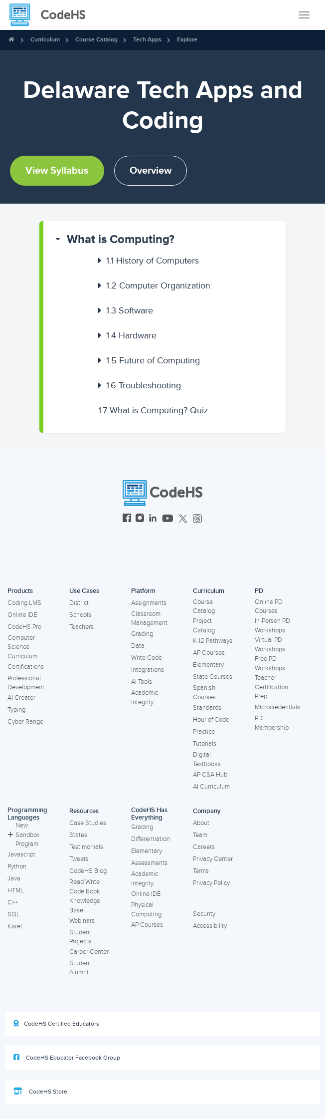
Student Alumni (80, 968)
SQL (13, 914)
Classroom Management (149, 618)
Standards (207, 708)
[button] (164, 239)
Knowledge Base (84, 905)
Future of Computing (153, 360)
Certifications (25, 667)
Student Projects (80, 937)
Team (200, 835)
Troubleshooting (143, 385)
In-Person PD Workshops (272, 625)
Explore (187, 39)
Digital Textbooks (207, 759)
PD (259, 590)
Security (204, 914)
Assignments (148, 603)
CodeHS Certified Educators (56, 1024)
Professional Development (25, 683)
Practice (204, 732)
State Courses (212, 677)
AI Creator (21, 698)
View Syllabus (57, 171)
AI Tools (141, 682)
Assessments (149, 863)
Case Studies (87, 823)
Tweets (79, 859)
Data (138, 646)
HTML (15, 890)
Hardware (131, 335)
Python (16, 866)
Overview (150, 171)
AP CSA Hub (210, 775)
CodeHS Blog (88, 871)
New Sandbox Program (23, 835)
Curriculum (45, 39)
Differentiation (150, 839)
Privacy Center (213, 859)
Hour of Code (211, 720)
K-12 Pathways (212, 641)
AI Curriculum (211, 787)
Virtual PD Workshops (270, 644)
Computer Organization (158, 285)
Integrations (147, 670)
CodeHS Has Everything (149, 814)
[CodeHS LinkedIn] (153, 519)
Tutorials (204, 744)
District (79, 603)
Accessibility (210, 926)
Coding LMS (24, 603)
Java (13, 878)
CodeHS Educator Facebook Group (66, 1058)
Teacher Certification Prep (271, 687)
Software (129, 310)
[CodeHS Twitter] (183, 519)
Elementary (208, 665)
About (201, 823)
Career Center (89, 952)
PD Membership (272, 723)
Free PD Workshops (270, 663)
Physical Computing (146, 909)
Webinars (82, 921)
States (78, 835)
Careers (204, 847)
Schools (80, 615)
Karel (14, 926)
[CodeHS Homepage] (51, 15)
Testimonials (86, 847)
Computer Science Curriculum (22, 647)
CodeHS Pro (24, 627)
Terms (201, 871)
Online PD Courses (269, 606)
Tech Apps (147, 39)
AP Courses (209, 653)
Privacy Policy (211, 883)
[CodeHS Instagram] (140, 519)
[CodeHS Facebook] (127, 519)
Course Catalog (96, 39)
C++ (12, 902)
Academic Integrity (144, 697)
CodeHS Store (40, 1092)
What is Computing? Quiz (153, 410)
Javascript (21, 854)
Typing (16, 710)
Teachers (81, 627)
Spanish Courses (204, 692)
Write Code (146, 658)
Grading (142, 634)
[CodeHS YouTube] (167, 519)
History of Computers (152, 260)
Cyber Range (25, 722)
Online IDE (22, 615)
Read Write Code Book (84, 886)
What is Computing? (120, 239)
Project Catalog (204, 625)
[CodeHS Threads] (197, 519)
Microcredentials (277, 707)
